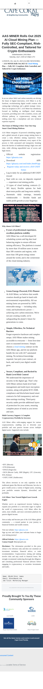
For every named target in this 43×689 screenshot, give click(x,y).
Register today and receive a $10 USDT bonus (23, 168)
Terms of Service (19, 665)
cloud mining (19, 347)
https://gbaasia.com (14, 157)
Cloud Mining (33, 64)
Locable (9, 665)
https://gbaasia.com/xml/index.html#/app (23, 163)
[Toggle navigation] (28, 3)
